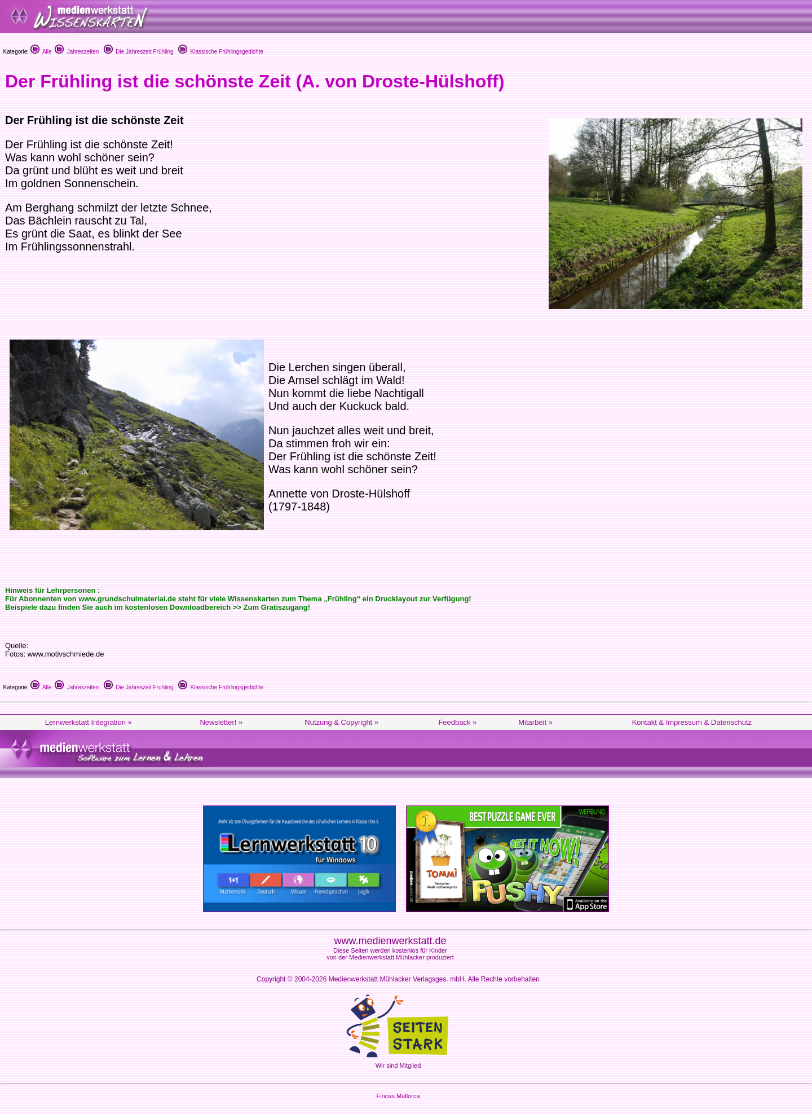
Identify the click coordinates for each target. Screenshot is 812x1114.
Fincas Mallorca (398, 1096)
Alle (41, 52)
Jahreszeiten (77, 52)
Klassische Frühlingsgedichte (220, 52)
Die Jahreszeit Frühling (139, 52)
